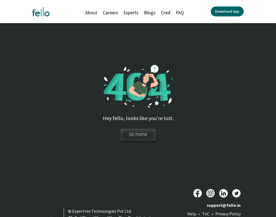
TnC (205, 213)
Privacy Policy (228, 213)
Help (191, 213)
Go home (138, 134)
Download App (227, 11)
